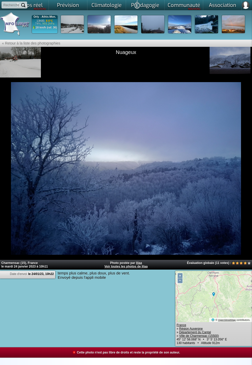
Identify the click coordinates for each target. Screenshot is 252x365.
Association (222, 5)
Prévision (68, 5)
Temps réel (31, 6)
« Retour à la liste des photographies (30, 43)
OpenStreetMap (227, 319)
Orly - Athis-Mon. (44, 16)
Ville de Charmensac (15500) (199, 336)
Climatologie (106, 5)
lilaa (139, 263)
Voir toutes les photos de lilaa (125, 266)
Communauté (184, 6)
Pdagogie (145, 5)
